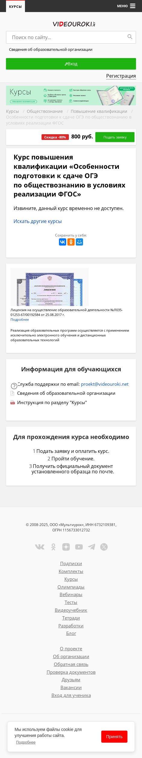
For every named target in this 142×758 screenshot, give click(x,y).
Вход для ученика (71, 695)
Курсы (15, 6)
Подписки (71, 563)
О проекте (71, 648)
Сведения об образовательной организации (66, 393)
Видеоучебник (71, 610)
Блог (71, 633)
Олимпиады (71, 587)
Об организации (71, 656)
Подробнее (26, 742)
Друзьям (71, 679)
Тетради (71, 618)
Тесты (71, 602)
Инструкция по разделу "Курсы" (52, 402)
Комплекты (71, 571)
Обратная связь (71, 664)
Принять (114, 736)
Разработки (71, 626)
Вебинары (71, 594)
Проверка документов (71, 672)
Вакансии (71, 687)
